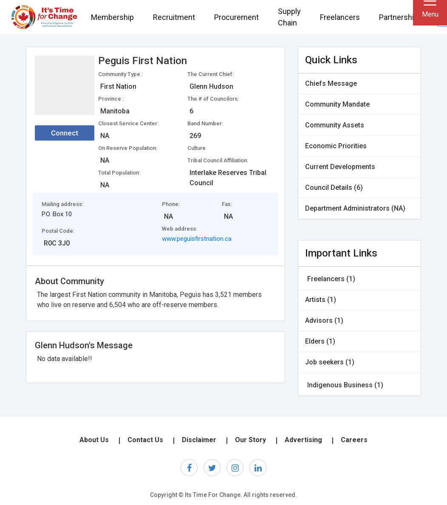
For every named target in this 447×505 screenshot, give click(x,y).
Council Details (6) (334, 187)
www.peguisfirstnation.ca (197, 239)
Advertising (303, 440)
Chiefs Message (331, 83)
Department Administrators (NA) (355, 208)
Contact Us (145, 440)
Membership (112, 17)
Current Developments (340, 167)
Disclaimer (199, 440)
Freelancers (340, 17)
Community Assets (334, 125)
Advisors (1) (324, 320)
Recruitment (174, 17)
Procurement (236, 17)
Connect (64, 133)
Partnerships (400, 17)
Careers (354, 440)
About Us (94, 440)
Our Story (250, 440)
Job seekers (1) (329, 362)
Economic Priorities (336, 146)
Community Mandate (337, 104)
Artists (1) (320, 300)
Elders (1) (320, 341)
